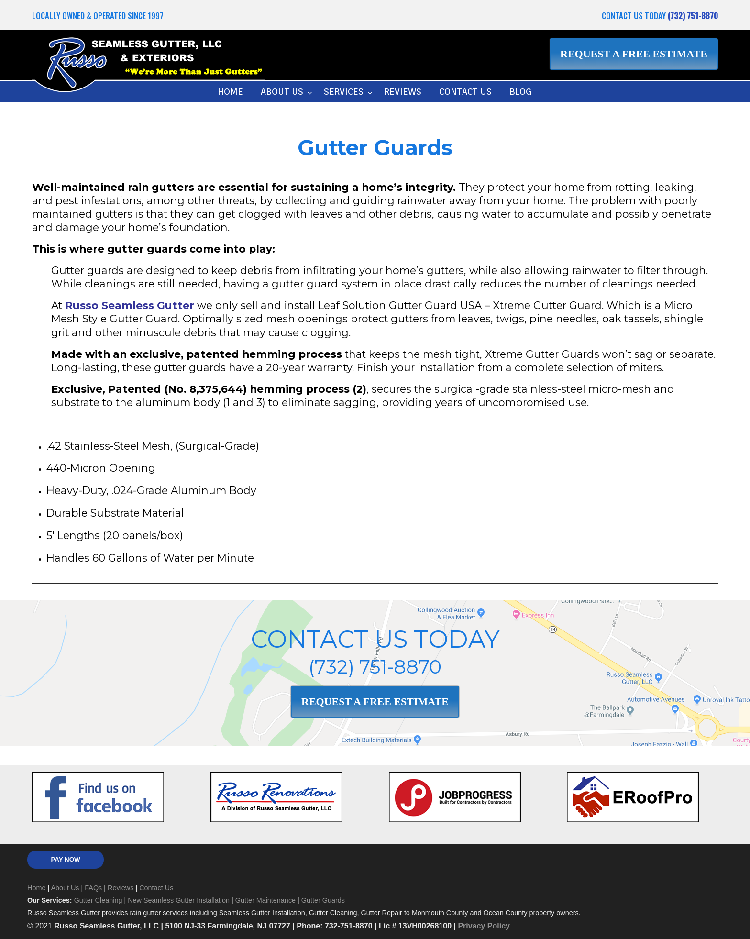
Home (36, 888)
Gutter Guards (323, 900)
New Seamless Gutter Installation (179, 900)
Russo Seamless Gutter (129, 305)
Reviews (120, 888)
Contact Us (156, 888)
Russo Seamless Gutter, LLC (148, 63)
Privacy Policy (484, 926)
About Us (65, 888)
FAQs (93, 888)
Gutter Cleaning (98, 900)
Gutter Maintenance (265, 900)
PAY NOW (65, 859)
